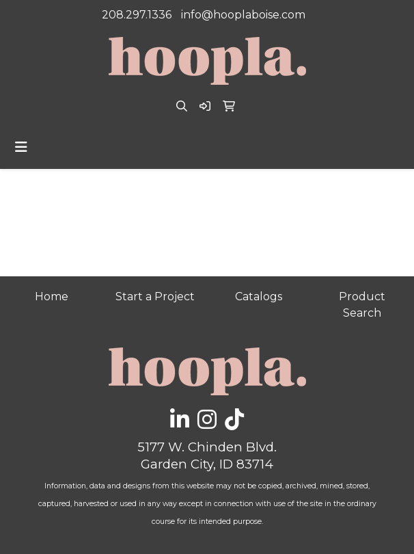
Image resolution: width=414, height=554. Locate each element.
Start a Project (155, 296)
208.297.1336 (136, 14)
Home (51, 296)
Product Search (362, 304)
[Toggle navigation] (21, 147)
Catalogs (258, 296)
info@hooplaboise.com (243, 14)
